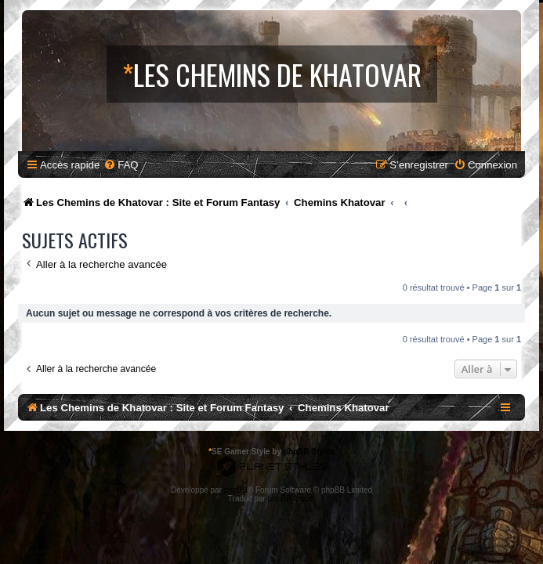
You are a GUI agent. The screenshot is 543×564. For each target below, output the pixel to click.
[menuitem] (120, 165)
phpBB (236, 490)
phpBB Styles (309, 451)
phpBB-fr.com (292, 498)
